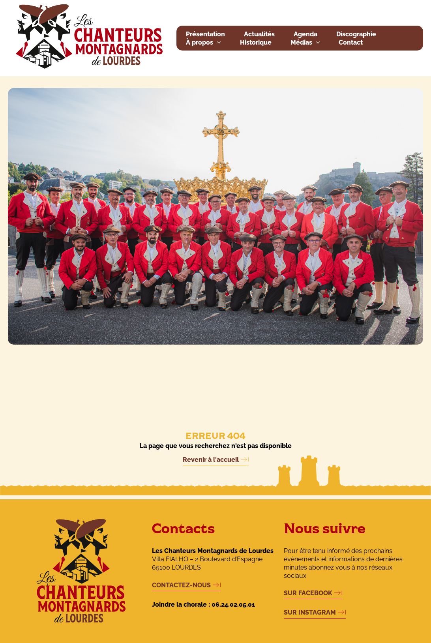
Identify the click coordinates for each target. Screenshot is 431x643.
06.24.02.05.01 (233, 604)
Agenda (305, 34)
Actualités (259, 34)
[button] (217, 43)
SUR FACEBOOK (308, 593)
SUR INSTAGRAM (310, 612)
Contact (351, 42)
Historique (256, 42)
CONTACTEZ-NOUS (181, 585)
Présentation (205, 34)
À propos (203, 43)
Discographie (356, 34)
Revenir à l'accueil (211, 459)
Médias (305, 43)
